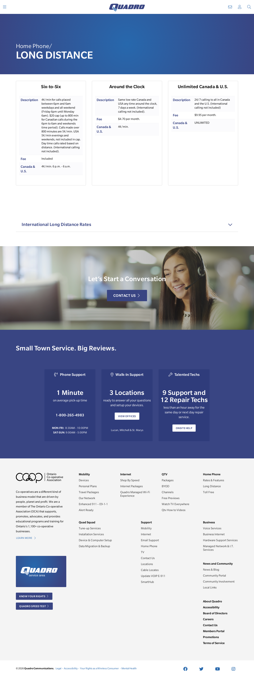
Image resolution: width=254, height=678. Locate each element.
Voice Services (212, 528)
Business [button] (209, 522)
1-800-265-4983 (70, 415)
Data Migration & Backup (94, 546)
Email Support (150, 540)
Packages (167, 480)
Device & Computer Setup (95, 540)
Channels (167, 492)
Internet (146, 534)
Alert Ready (86, 510)
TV (142, 552)
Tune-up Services (90, 528)
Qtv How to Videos (173, 510)
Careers (208, 619)
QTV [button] (164, 474)
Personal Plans (88, 486)
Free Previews (170, 498)
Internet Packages (131, 486)
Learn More (26, 537)
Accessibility (211, 607)
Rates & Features (213, 480)
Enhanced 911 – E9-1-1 (93, 504)
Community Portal (214, 575)
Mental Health (129, 668)
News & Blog (211, 569)
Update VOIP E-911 (153, 576)
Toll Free (208, 492)
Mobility (146, 528)
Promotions (211, 637)
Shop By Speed (130, 480)
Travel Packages (89, 492)
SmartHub (147, 581)
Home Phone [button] (211, 474)
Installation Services (91, 534)
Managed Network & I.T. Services (218, 548)
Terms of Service (214, 643)
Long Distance (212, 486)
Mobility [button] (84, 474)
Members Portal (213, 631)
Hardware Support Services (220, 540)
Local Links (209, 587)
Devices (84, 480)
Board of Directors (215, 613)
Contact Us (126, 296)
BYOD (165, 486)
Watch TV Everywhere (175, 504)
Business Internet (214, 534)
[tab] (127, 224)
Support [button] (146, 522)
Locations (147, 564)
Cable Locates (150, 570)
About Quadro (212, 601)
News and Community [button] (218, 563)
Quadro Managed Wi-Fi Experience (135, 494)
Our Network (87, 498)
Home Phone (149, 546)
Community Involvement (219, 581)
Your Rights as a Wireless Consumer (99, 668)
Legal (58, 668)
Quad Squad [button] (87, 522)
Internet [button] (125, 474)
